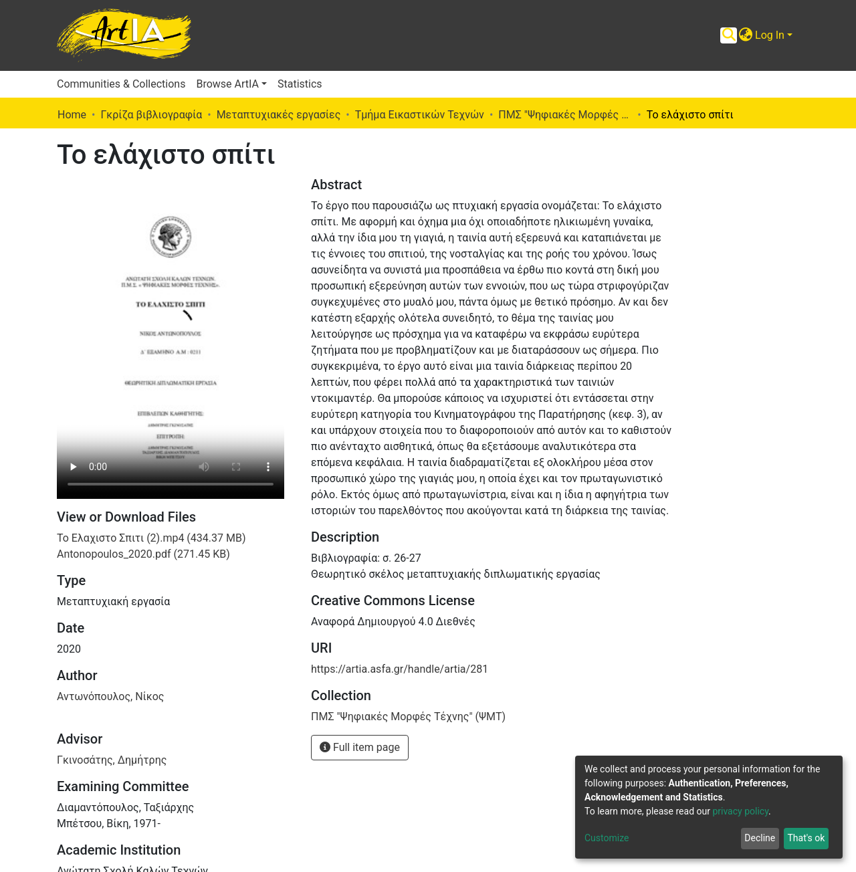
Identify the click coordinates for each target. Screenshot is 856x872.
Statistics (300, 84)
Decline (759, 838)
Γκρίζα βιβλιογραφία (151, 114)
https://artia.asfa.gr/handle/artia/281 (399, 669)
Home (72, 114)
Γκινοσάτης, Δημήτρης (112, 551)
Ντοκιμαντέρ (88, 837)
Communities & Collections (121, 84)
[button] (745, 35)
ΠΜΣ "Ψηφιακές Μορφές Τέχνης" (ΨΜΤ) (565, 114)
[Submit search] (728, 35)
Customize (606, 838)
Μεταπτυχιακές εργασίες (279, 114)
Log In (769, 35)
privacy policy (740, 811)
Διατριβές (82, 804)
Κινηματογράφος (97, 820)
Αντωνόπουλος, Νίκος (110, 487)
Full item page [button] (360, 747)
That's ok (806, 838)
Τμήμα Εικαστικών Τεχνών (419, 114)
